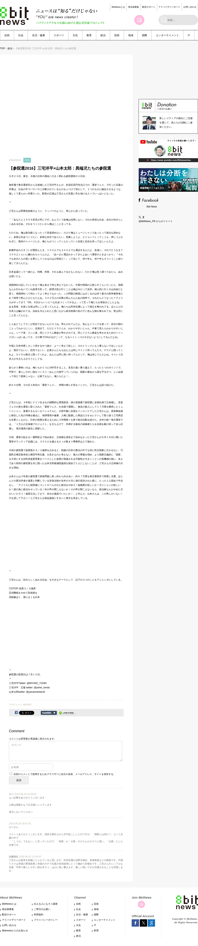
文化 (75, 35)
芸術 (116, 35)
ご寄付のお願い (42, 909)
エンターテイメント (167, 35)
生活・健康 (38, 35)
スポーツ (59, 35)
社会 (20, 35)
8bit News (152, 206)
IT (189, 35)
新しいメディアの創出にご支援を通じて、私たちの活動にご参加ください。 (176, 122)
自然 (7, 35)
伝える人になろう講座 (46, 903)
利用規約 (38, 914)
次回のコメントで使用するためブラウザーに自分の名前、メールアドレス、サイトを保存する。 (64, 774)
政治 (103, 35)
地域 (130, 35)
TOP (2, 48)
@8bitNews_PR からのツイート (156, 221)
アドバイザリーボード (169, 7)
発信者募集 (133, 7)
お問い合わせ (189, 7)
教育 (89, 35)
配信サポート (148, 7)
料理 (96, 930)
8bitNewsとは (118, 7)
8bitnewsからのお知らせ (15, 930)
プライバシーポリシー (46, 920)
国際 (144, 35)
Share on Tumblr (49, 713)
